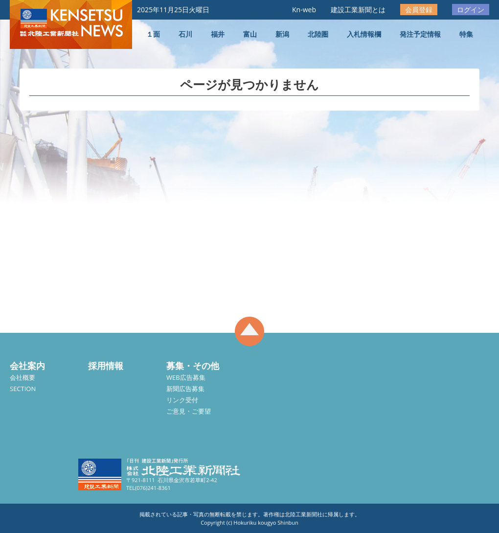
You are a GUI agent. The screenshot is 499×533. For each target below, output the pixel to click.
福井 (218, 34)
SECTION (23, 388)
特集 (466, 34)
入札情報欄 (364, 34)
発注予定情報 (420, 34)
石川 (185, 34)
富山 (250, 34)
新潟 (282, 34)
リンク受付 (182, 399)
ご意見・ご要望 (188, 411)
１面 (153, 34)
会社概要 (22, 377)
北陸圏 (318, 34)
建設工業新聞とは (358, 9)
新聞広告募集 (185, 388)
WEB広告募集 (185, 377)
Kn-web (304, 9)
